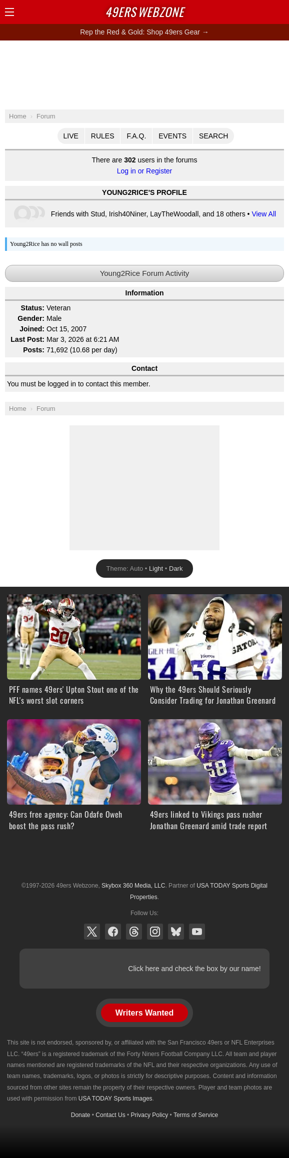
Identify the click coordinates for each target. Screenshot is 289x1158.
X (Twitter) (92, 932)
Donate (80, 1115)
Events (172, 136)
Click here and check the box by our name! (194, 969)
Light (156, 568)
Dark (175, 568)
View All (264, 214)
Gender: (31, 318)
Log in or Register (144, 171)
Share (279, 12)
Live (71, 136)
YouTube (197, 932)
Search (213, 136)
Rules (102, 136)
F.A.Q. (136, 136)
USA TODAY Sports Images (115, 1098)
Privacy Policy (149, 1115)
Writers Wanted (145, 1013)
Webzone (144, 11)
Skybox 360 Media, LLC (133, 885)
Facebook (113, 932)
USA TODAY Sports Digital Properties (144, 861)
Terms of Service (196, 1115)
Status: (32, 308)
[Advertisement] (144, 74)
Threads (134, 932)
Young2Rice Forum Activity (145, 273)
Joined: (32, 329)
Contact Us (110, 1115)
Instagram (155, 932)
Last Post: (27, 339)
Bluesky (176, 932)
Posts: (33, 350)
